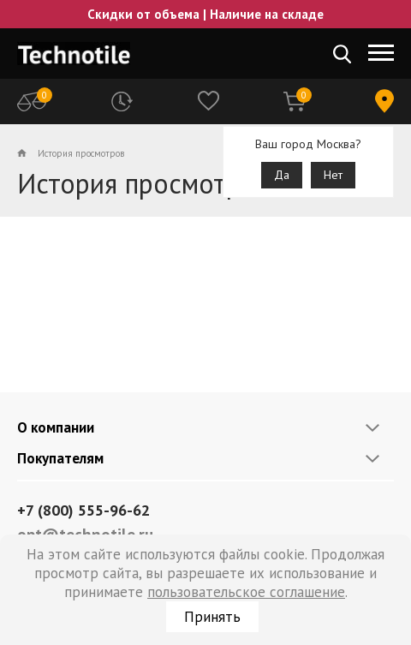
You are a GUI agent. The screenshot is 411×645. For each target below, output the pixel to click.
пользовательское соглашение (246, 591)
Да (281, 174)
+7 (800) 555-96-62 (83, 510)
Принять (212, 616)
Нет (333, 174)
